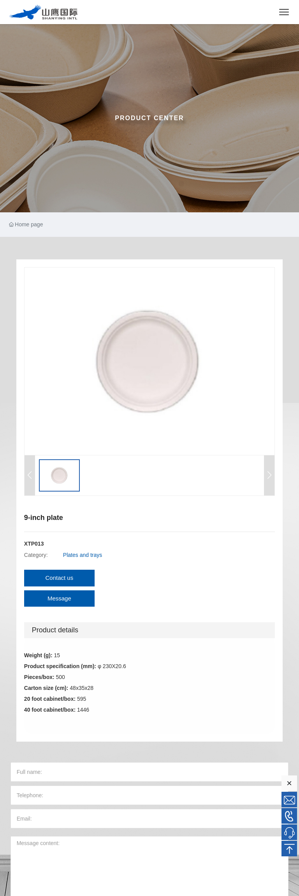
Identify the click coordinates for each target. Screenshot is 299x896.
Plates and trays (82, 555)
